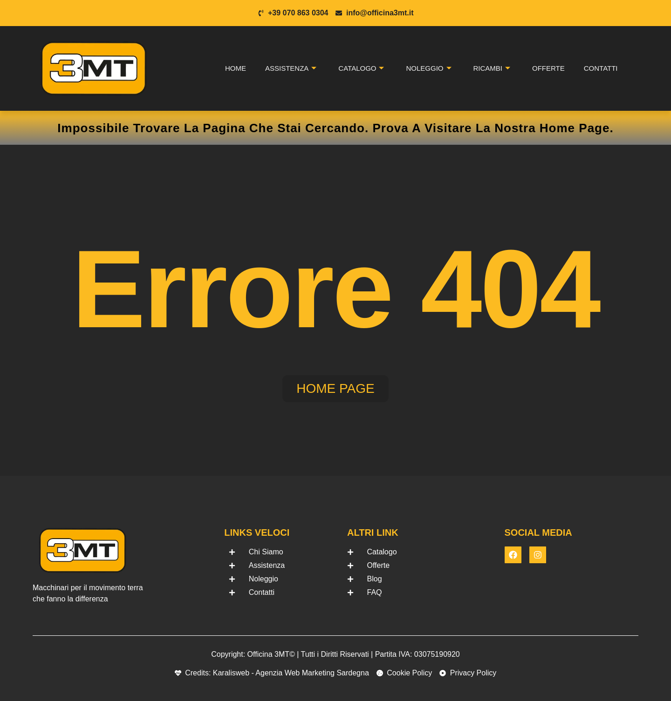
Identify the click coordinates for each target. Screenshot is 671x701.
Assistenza (290, 68)
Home (235, 68)
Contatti (601, 68)
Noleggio (428, 68)
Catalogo (361, 68)
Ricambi (492, 68)
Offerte (548, 68)
